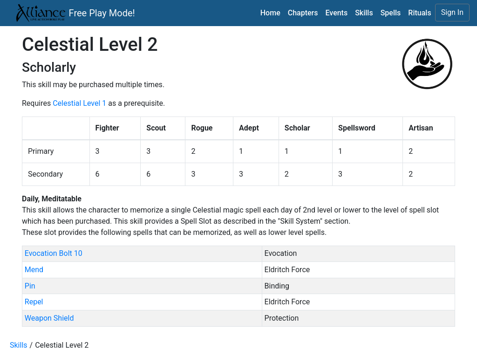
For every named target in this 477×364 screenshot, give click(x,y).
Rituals (419, 12)
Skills (364, 12)
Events (336, 12)
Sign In (452, 12)
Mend (34, 269)
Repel (34, 301)
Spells (391, 12)
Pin (30, 286)
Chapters (303, 12)
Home (270, 12)
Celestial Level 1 (79, 103)
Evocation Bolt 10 (53, 253)
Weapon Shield (49, 318)
